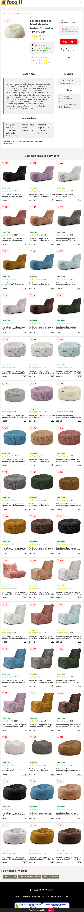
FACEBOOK (35, 890)
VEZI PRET (69, 41)
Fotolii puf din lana (50, 877)
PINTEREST (47, 890)
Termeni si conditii (22, 897)
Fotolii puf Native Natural (23, 13)
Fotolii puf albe (10, 877)
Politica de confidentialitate (43, 897)
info (25, 200)
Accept (51, 910)
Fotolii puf (7, 13)
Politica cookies (61, 897)
